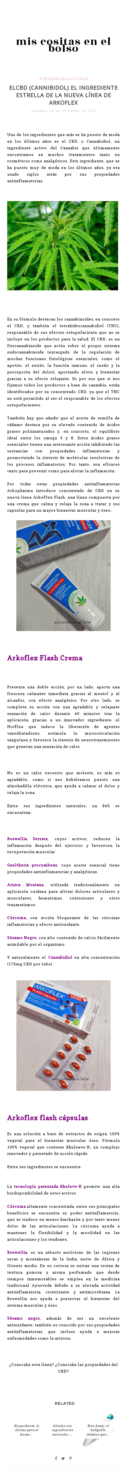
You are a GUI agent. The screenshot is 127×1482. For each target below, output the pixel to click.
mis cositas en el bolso (63, 45)
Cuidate (79, 78)
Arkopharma (53, 78)
